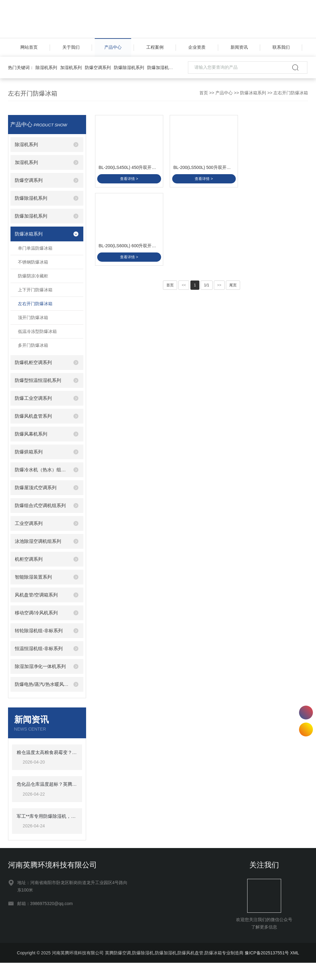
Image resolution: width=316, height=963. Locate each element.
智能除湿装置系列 (33, 577)
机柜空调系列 (29, 559)
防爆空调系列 (98, 67)
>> (219, 252)
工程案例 (155, 47)
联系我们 (281, 47)
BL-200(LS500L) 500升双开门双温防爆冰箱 (202, 166)
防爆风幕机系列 (31, 433)
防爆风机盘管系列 (33, 416)
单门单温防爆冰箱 (35, 248)
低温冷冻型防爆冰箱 (37, 331)
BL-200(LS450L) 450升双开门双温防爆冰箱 (128, 166)
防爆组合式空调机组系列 (40, 505)
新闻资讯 (239, 47)
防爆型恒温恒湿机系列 (38, 380)
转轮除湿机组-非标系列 (39, 630)
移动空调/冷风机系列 (36, 612)
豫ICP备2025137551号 (267, 953)
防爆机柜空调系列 (33, 362)
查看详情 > (128, 177)
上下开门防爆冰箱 (35, 289)
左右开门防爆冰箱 (290, 92)
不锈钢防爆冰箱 (33, 262)
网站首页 (29, 47)
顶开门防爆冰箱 (33, 317)
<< (184, 252)
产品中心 (113, 47)
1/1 (206, 252)
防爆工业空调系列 (33, 398)
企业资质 (197, 47)
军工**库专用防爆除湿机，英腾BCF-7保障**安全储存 (47, 816)
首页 (203, 92)
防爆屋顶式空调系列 (35, 487)
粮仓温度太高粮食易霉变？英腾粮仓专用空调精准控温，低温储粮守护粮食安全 (47, 752)
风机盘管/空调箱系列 (36, 594)
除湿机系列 (46, 67)
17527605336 (306, 712)
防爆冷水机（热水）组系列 (42, 469)
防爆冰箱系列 (253, 92)
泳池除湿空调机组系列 (38, 541)
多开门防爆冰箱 (33, 345)
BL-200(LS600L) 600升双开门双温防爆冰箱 (275, 166)
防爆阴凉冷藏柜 (33, 275)
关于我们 (71, 47)
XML (294, 953)
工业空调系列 (29, 523)
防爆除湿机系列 (129, 67)
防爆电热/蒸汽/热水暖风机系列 (42, 684)
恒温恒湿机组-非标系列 (39, 648)
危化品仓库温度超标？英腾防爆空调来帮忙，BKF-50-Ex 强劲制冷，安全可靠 (47, 784)
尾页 (233, 252)
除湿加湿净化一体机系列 (40, 666)
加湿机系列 (71, 67)
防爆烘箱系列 (29, 451)
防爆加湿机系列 (162, 67)
